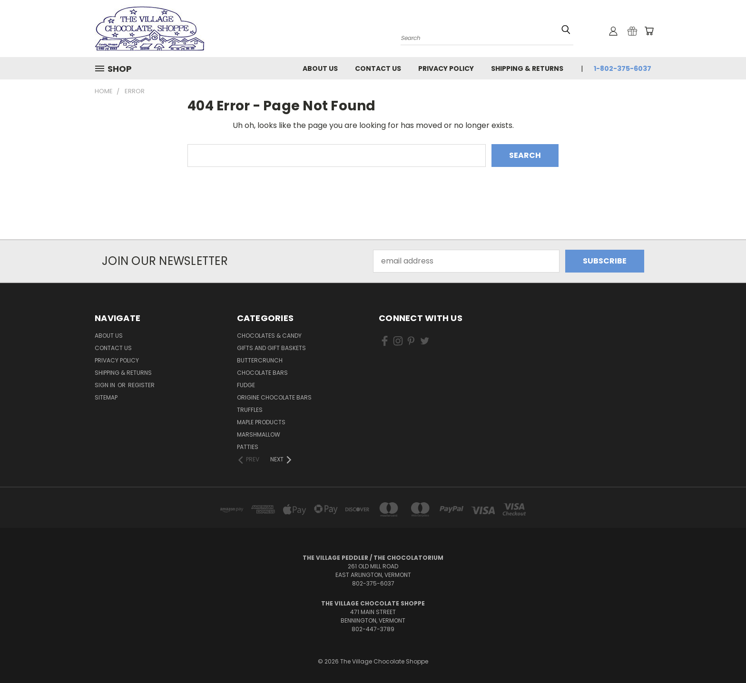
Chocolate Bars (262, 373)
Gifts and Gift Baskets (271, 348)
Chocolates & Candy (269, 336)
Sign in (106, 385)
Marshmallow (258, 434)
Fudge (246, 385)
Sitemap (106, 397)
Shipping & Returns (527, 68)
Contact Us (378, 68)
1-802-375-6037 (622, 68)
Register (141, 385)
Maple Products (261, 422)
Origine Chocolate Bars (274, 397)
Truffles (250, 410)
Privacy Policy (446, 68)
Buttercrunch (260, 360)
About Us (320, 68)
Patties (247, 447)
